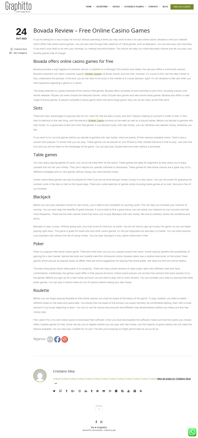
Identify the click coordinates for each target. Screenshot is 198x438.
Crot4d (56, 378)
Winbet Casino (96, 120)
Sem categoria (20, 53)
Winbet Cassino (93, 74)
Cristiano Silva (20, 49)
